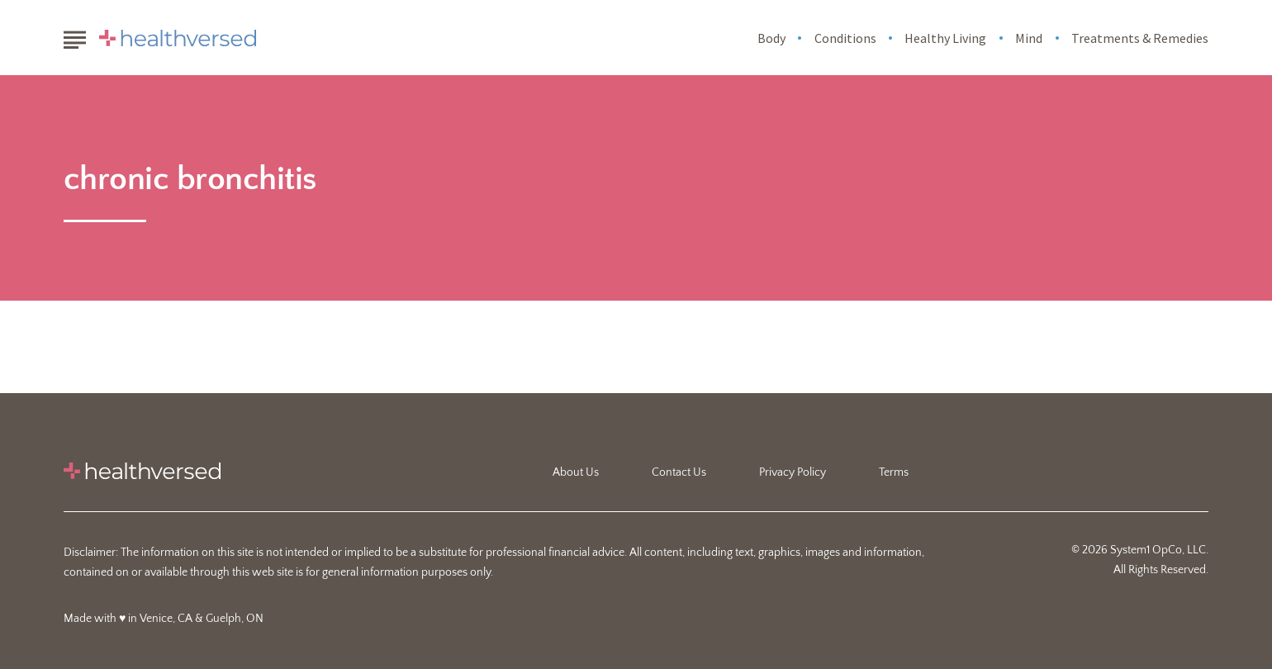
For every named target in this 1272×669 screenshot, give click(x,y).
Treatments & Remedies (1139, 38)
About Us (576, 472)
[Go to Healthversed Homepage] (177, 38)
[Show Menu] (75, 36)
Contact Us (679, 472)
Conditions (845, 38)
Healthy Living (945, 38)
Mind (1028, 38)
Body (771, 38)
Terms (894, 472)
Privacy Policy (792, 472)
